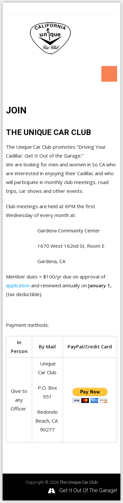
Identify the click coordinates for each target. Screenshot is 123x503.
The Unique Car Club (79, 482)
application (18, 285)
